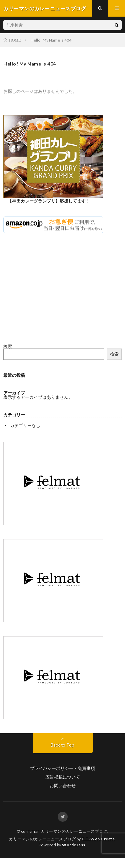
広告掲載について (62, 777)
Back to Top (62, 745)
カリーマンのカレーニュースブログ (74, 831)
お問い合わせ (63, 786)
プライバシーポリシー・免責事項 (62, 769)
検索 (7, 346)
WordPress (73, 844)
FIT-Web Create (98, 838)
